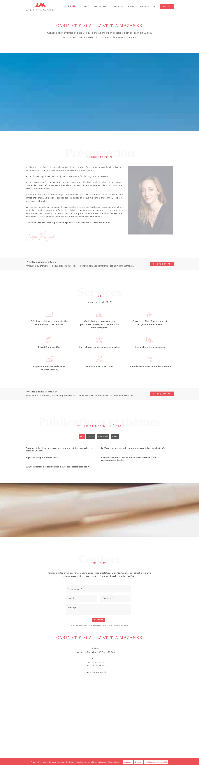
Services (120, 6)
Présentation (104, 6)
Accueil (88, 6)
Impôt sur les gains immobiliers (42, 458)
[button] (167, 6)
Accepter (127, 762)
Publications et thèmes (142, 6)
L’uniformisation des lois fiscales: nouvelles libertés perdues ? (57, 467)
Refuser (138, 762)
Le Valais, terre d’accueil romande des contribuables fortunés (133, 448)
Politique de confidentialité (156, 762)
